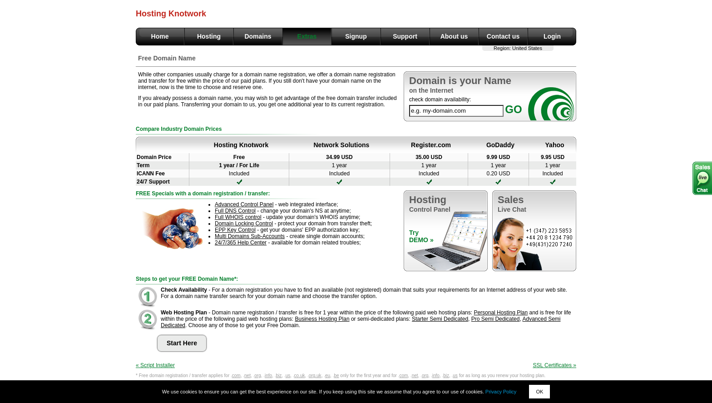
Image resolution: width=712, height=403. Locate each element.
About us (454, 36)
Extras (307, 36)
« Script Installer (155, 365)
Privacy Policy (500, 391)
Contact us (503, 36)
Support (405, 36)
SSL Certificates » (554, 365)
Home (160, 36)
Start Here (182, 343)
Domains (257, 36)
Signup (355, 36)
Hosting (209, 36)
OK (539, 391)
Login (552, 36)
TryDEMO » (421, 236)
